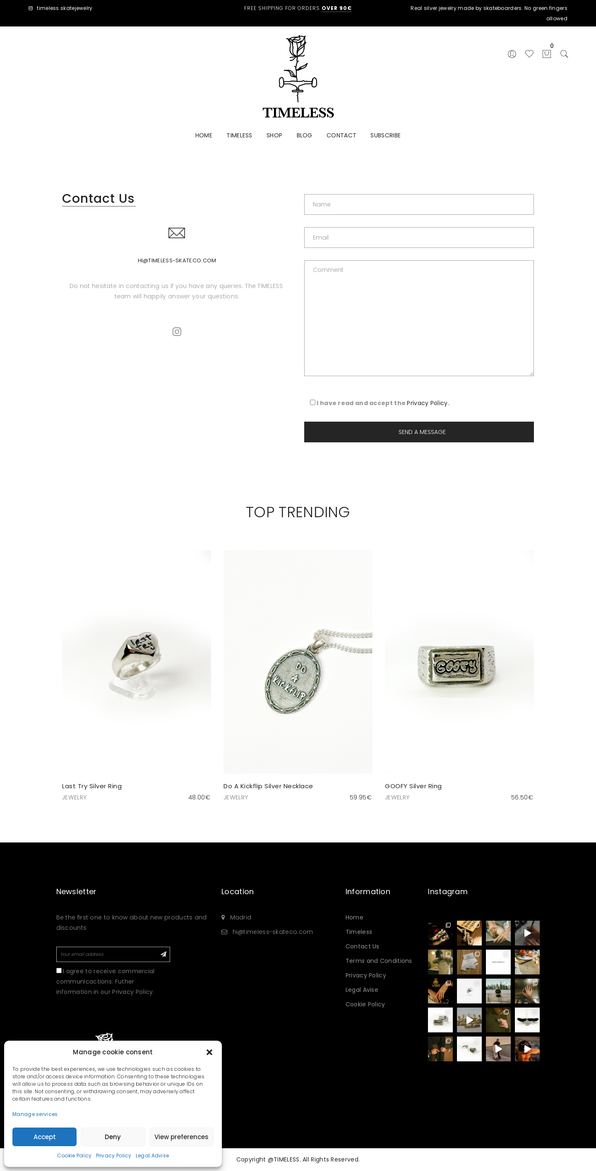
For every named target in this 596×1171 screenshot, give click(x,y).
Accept (45, 1137)
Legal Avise (362, 990)
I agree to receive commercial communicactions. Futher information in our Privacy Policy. (105, 981)
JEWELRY (74, 797)
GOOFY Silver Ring (413, 786)
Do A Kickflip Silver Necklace (268, 786)
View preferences (181, 1137)
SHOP (274, 135)
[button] (209, 1052)
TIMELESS (239, 135)
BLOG (304, 135)
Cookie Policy (74, 1155)
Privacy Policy (114, 1155)
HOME (203, 135)
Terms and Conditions (379, 961)
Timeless (359, 932)
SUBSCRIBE (385, 135)
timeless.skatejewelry (61, 8)
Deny (113, 1137)
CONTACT (341, 135)
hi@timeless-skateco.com (177, 260)
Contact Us (363, 946)
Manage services (35, 1114)
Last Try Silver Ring (92, 786)
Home (354, 917)
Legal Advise (152, 1155)
